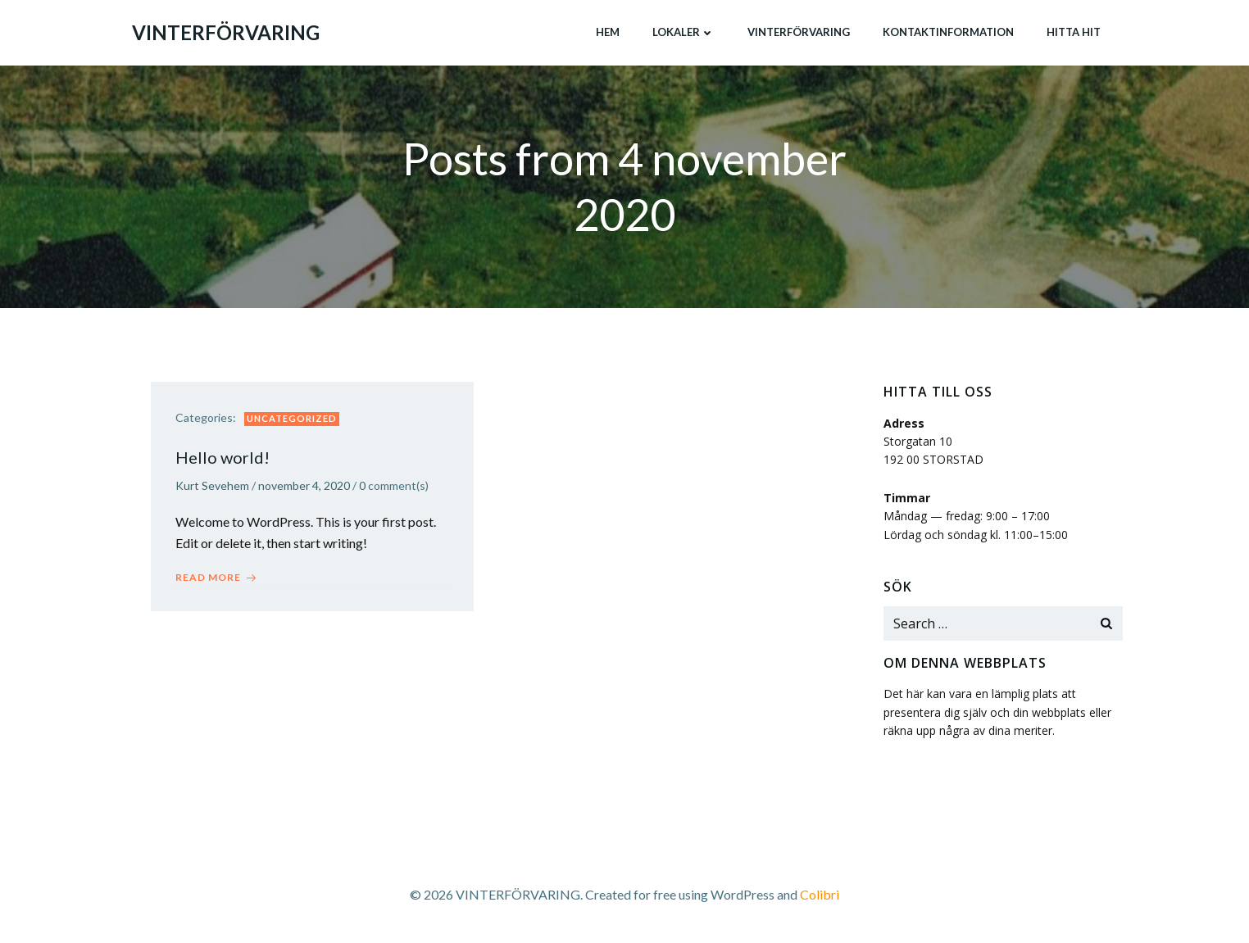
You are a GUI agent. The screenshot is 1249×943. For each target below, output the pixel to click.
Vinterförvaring (798, 32)
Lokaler (683, 32)
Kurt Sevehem (212, 485)
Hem (608, 32)
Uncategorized (292, 418)
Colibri (819, 894)
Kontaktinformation (948, 32)
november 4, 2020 (304, 485)
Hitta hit (1074, 32)
